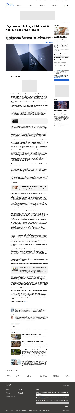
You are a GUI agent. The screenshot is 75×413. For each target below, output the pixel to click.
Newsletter (16, 410)
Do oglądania (55, 5)
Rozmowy (30, 5)
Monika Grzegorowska (18, 315)
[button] (68, 6)
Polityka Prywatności (61, 76)
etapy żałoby (17, 323)
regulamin (60, 70)
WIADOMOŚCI (56, 99)
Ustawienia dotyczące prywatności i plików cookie (42, 410)
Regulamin (30, 410)
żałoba (12, 323)
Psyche (68, 22)
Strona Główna (63, 22)
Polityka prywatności (24, 410)
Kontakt (7, 410)
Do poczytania (42, 5)
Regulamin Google (57, 77)
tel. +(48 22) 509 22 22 (21, 394)
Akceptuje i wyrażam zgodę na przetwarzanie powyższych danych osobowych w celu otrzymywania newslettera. (62, 72)
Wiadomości (19, 5)
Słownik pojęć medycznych (10, 396)
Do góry (67, 406)
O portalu (11, 410)
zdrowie (24, 301)
